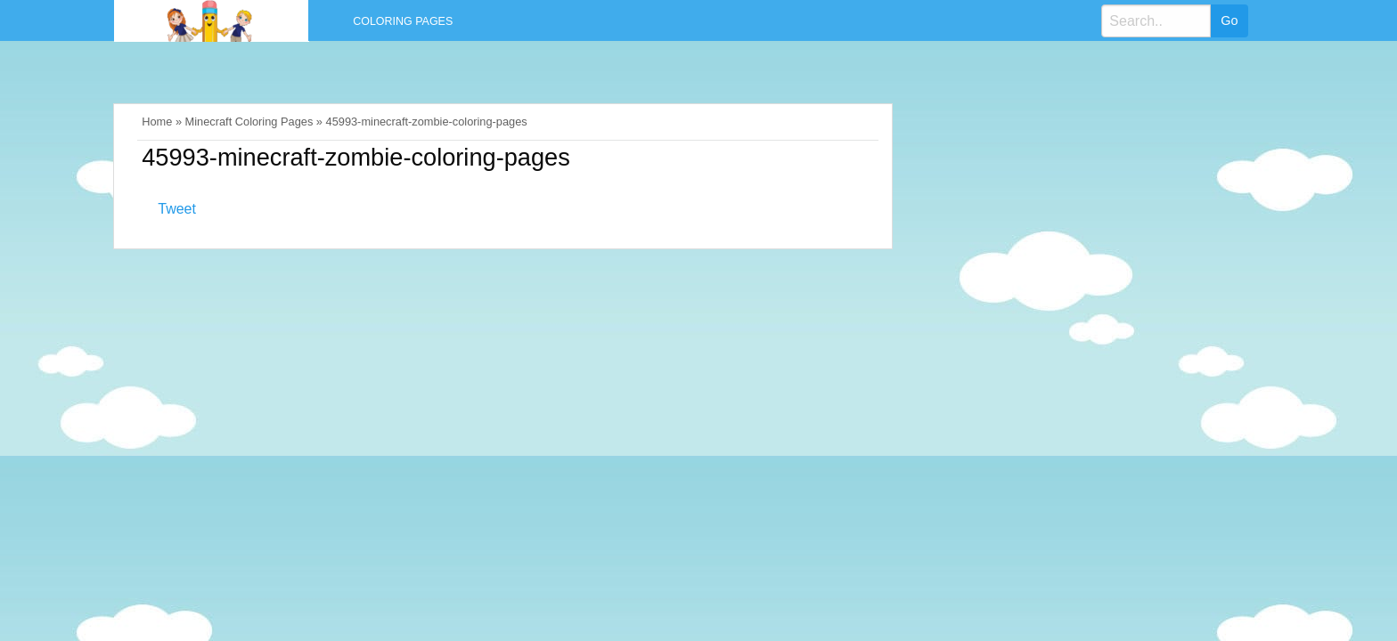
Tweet (177, 208)
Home (157, 121)
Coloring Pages (403, 21)
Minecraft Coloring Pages (249, 121)
